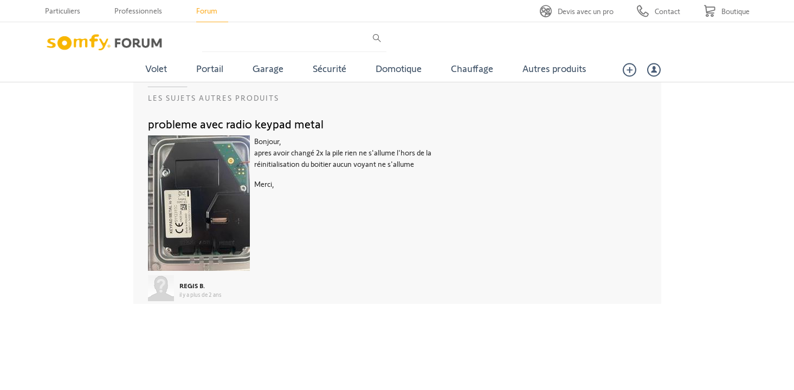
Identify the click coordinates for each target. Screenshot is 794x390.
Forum (206, 10)
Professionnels (138, 10)
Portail (209, 68)
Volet (156, 68)
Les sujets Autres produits (213, 97)
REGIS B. (192, 285)
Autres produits (554, 68)
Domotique (399, 68)
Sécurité (329, 68)
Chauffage (472, 68)
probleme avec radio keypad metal (236, 123)
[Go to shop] (726, 11)
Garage (268, 68)
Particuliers (62, 10)
